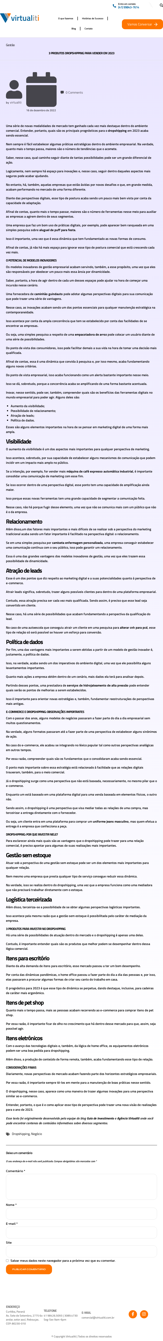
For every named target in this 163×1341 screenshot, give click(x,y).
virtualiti (16, 102)
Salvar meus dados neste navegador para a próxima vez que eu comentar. (63, 1261)
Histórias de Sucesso (92, 18)
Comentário (15, 1172)
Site (9, 1243)
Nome (11, 1206)
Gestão (10, 45)
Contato (89, 28)
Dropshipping (21, 1134)
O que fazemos (65, 18)
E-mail (12, 1224)
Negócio (36, 1134)
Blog (73, 28)
